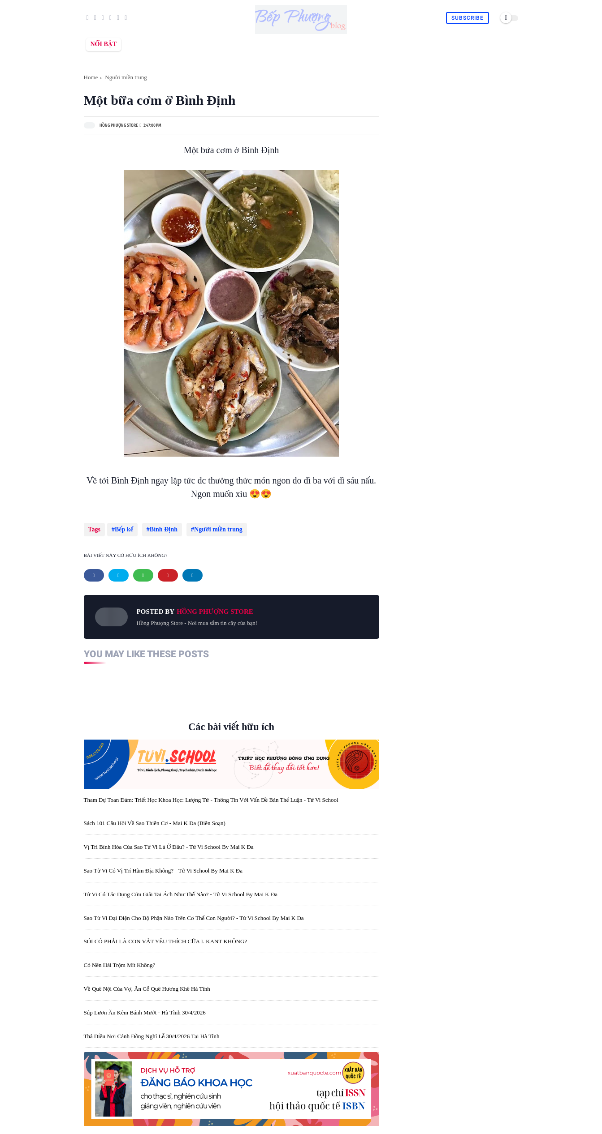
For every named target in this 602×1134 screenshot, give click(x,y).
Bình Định (161, 529)
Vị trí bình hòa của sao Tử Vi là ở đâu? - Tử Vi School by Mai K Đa (169, 842)
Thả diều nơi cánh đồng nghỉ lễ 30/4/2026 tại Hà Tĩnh (152, 1031)
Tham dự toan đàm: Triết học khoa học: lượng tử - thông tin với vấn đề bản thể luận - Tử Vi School (211, 795)
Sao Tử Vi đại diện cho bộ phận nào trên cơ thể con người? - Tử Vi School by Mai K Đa (194, 913)
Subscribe (467, 18)
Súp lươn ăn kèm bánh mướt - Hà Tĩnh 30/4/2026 (145, 1008)
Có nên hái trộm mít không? (120, 960)
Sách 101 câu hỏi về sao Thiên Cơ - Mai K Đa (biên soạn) (154, 818)
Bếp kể (124, 529)
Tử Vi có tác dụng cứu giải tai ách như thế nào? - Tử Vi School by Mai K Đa (181, 889)
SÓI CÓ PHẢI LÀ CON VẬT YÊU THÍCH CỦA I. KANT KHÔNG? (165, 936)
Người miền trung (126, 77)
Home (91, 77)
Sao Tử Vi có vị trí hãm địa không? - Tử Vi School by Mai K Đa (163, 866)
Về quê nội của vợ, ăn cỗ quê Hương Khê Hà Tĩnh (147, 984)
